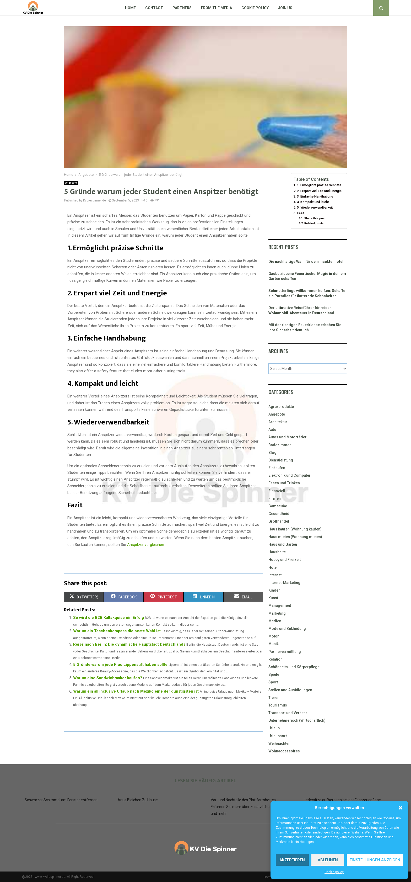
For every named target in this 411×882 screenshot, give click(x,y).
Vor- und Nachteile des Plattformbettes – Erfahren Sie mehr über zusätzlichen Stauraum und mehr (250, 807)
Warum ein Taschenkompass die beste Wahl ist (117, 631)
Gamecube (277, 506)
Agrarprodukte (281, 407)
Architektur (277, 422)
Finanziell (276, 491)
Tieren (273, 697)
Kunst (273, 598)
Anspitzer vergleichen (145, 544)
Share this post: (315, 218)
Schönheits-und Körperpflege (294, 667)
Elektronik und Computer (289, 475)
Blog (272, 452)
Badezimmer (279, 445)
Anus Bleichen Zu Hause (138, 800)
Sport (273, 682)
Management (279, 605)
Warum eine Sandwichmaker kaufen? (107, 678)
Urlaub (274, 728)
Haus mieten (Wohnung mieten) (295, 537)
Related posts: (314, 223)
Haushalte (277, 552)
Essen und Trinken (284, 483)
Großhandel (278, 521)
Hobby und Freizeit (284, 559)
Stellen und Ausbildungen (290, 690)
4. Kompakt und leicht (313, 202)
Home (130, 8)
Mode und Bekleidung (287, 628)
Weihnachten (279, 743)
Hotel (273, 567)
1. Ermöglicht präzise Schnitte (319, 185)
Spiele (273, 674)
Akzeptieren (292, 860)
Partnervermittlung (284, 652)
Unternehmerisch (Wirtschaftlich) (297, 720)
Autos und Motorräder (287, 437)
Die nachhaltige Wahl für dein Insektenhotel (305, 261)
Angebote (71, 182)
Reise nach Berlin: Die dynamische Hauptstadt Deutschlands (129, 644)
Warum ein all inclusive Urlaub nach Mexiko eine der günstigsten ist (136, 691)
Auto (272, 429)
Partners (182, 8)
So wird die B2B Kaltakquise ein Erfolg (108, 617)
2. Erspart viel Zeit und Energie (319, 191)
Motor (273, 636)
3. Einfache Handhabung (315, 196)
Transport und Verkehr (287, 713)
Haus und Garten (282, 544)
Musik (273, 644)
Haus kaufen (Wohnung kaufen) (295, 529)
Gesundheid (278, 514)
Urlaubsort (277, 736)
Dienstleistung (280, 460)
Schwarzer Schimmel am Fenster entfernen (61, 800)
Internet (275, 575)
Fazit (300, 213)
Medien (274, 621)
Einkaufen (276, 468)
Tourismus (277, 705)
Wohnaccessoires (284, 751)
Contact (154, 8)
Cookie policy (334, 872)
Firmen (274, 498)
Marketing (277, 613)
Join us (285, 8)
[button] (400, 807)
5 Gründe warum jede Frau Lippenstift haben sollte (120, 664)
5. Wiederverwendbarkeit (315, 207)
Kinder (274, 590)
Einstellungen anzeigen (375, 860)
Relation (275, 659)
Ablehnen (328, 860)
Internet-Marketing (284, 583)
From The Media (216, 8)
